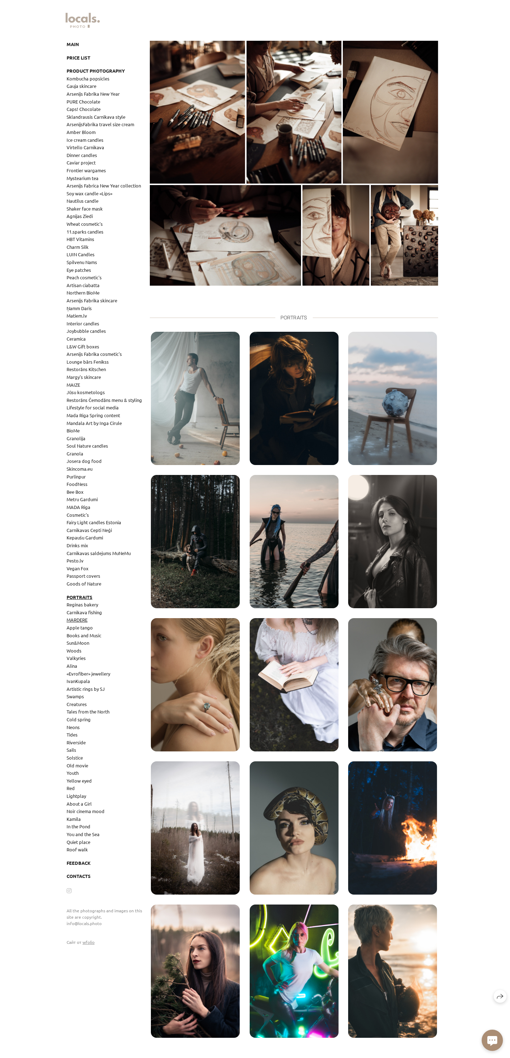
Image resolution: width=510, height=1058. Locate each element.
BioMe (73, 430)
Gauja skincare (81, 86)
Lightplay (76, 796)
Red (71, 788)
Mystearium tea (82, 178)
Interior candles (83, 323)
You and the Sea (83, 834)
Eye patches (79, 270)
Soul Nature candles (87, 446)
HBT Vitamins (80, 239)
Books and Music (84, 635)
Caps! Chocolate (84, 109)
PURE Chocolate (83, 102)
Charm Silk (78, 247)
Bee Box (75, 492)
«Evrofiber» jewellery (88, 674)
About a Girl (79, 804)
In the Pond (78, 826)
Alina (72, 666)
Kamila (74, 819)
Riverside (76, 742)
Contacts (79, 876)
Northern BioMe (83, 293)
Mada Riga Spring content (93, 415)
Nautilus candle (82, 201)
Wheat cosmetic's (85, 224)
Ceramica (76, 339)
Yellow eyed (79, 781)
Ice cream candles (85, 140)
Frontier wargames (86, 170)
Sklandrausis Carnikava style (96, 117)
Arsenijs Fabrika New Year (93, 94)
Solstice (75, 758)
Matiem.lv (77, 316)
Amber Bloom (81, 132)
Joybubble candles (86, 331)
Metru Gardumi (82, 499)
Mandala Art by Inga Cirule (94, 423)
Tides (72, 735)
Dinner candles (82, 155)
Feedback (79, 863)
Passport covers (83, 576)
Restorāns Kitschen (86, 369)
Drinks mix (77, 545)
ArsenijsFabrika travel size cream (100, 124)
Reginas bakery (82, 604)
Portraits (79, 597)
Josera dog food (84, 461)
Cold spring (79, 719)
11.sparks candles (85, 232)
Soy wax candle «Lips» (89, 193)
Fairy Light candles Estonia (94, 522)
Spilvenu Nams (82, 262)
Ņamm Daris (79, 308)
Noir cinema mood (85, 811)
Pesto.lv (75, 561)
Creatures (77, 704)
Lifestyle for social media (93, 407)
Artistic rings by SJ (86, 689)
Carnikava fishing (84, 612)
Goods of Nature (84, 584)
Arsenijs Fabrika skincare (92, 300)
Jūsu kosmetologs (86, 392)
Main (73, 44)
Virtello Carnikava (85, 147)
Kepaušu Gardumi (85, 537)
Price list (78, 58)
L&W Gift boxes (83, 346)
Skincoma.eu (79, 469)
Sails (71, 750)
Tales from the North (88, 712)
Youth (73, 773)
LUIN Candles (81, 254)
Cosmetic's (78, 515)
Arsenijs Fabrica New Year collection (104, 186)
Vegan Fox (78, 568)
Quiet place (78, 842)
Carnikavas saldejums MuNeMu (99, 553)
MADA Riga (78, 507)
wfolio (89, 942)
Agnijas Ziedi (80, 216)
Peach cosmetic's (84, 277)
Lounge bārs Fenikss (88, 362)
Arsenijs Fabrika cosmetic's (94, 354)
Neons (73, 727)
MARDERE (77, 620)
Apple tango (80, 628)
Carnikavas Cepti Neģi (89, 530)
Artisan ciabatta (83, 285)
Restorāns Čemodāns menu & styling (104, 400)
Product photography (96, 71)
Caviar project (81, 162)
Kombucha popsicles (88, 78)
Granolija (76, 438)
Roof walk (77, 849)
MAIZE (73, 385)
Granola (75, 453)
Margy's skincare (84, 377)
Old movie (77, 765)
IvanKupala (78, 681)
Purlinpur (76, 477)
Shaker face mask (85, 209)
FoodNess (77, 484)
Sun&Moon (78, 643)
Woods (74, 651)
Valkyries (76, 658)
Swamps (75, 696)
